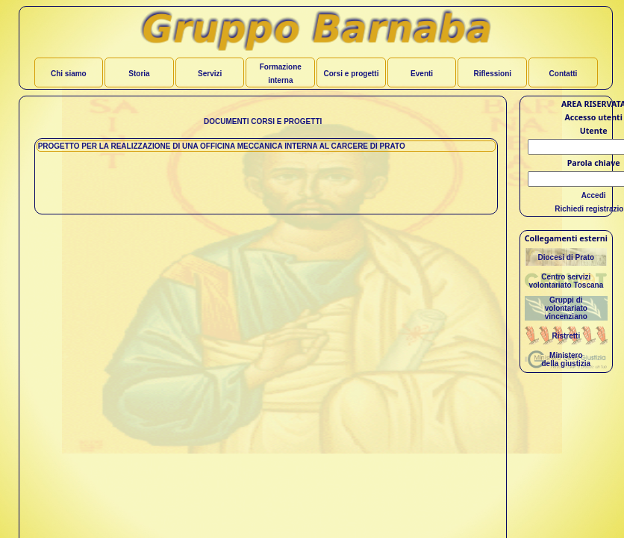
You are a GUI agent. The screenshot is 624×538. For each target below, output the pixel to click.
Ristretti (566, 336)
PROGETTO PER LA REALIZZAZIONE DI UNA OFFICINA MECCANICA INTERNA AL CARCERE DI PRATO (221, 146)
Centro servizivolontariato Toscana (565, 281)
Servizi (210, 73)
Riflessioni (492, 73)
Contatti (563, 73)
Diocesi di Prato (566, 257)
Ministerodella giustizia (566, 359)
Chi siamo (69, 73)
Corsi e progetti (351, 73)
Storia (138, 73)
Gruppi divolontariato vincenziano (566, 308)
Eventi (422, 73)
